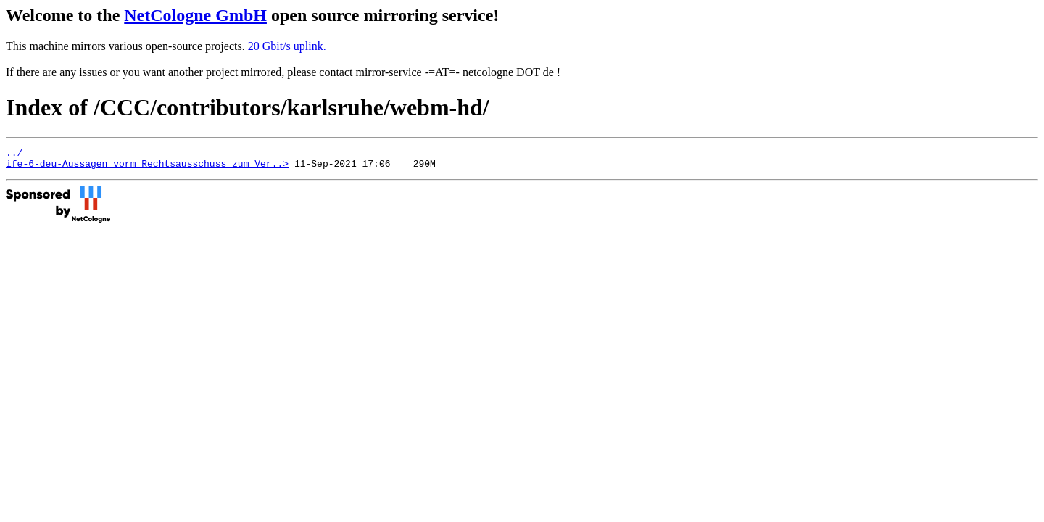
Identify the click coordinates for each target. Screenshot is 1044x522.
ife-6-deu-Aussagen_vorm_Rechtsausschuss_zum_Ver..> (147, 167)
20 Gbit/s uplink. (287, 46)
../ (14, 154)
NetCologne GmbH (195, 15)
